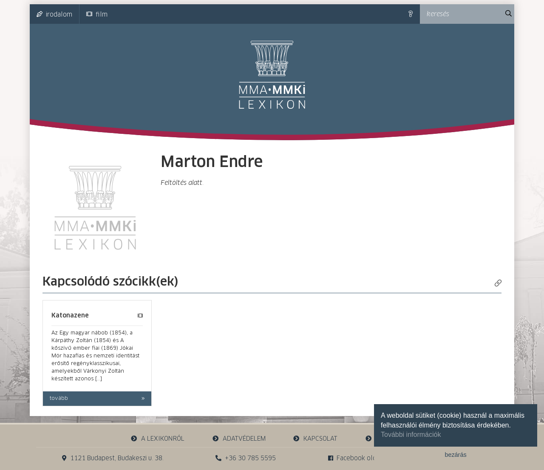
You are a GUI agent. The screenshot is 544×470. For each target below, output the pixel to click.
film (97, 14)
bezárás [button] (455, 454)
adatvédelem (239, 439)
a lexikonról (157, 439)
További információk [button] (411, 434)
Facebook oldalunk (360, 458)
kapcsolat (315, 439)
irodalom (54, 14)
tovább (59, 398)
